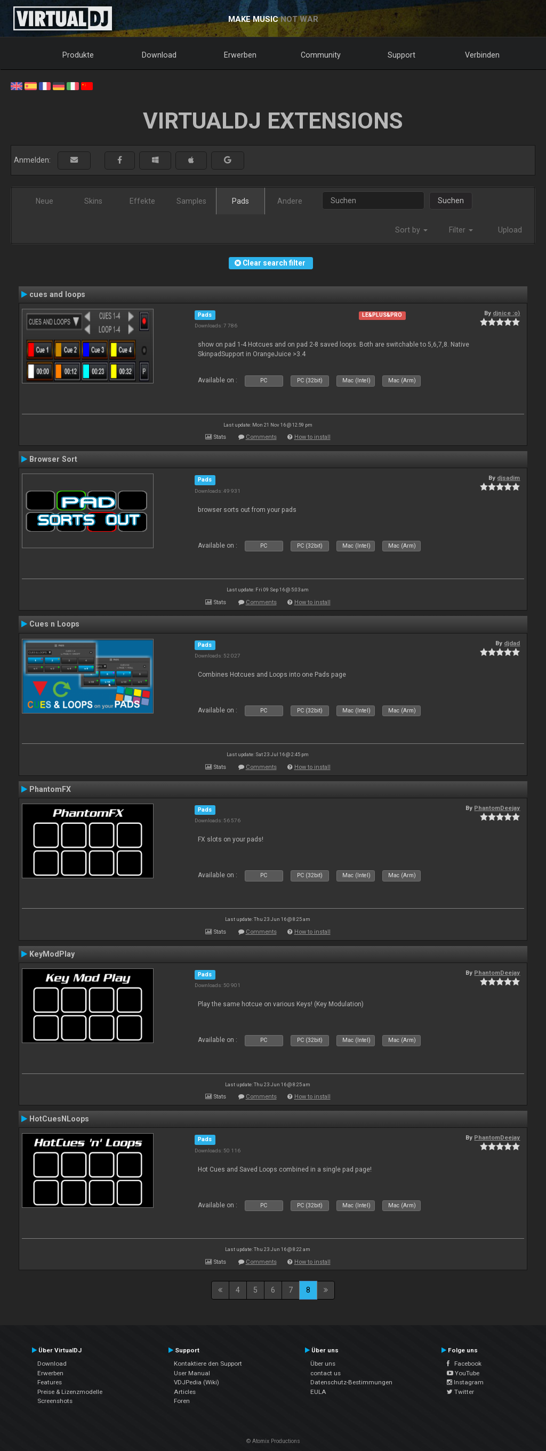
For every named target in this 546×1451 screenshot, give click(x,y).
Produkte (78, 55)
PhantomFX (50, 789)
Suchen (451, 200)
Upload (510, 230)
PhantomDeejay (497, 808)
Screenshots (55, 1401)
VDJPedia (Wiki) (196, 1382)
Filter (461, 230)
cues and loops (57, 294)
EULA (318, 1392)
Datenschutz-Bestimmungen (351, 1382)
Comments (261, 437)
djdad (512, 643)
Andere (289, 201)
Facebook (464, 1363)
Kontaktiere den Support (208, 1363)
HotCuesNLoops (59, 1119)
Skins (93, 201)
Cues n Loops (54, 624)
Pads (240, 201)
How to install (312, 437)
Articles (185, 1392)
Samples (191, 201)
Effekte (142, 201)
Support (401, 55)
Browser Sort (53, 459)
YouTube (463, 1373)
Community (321, 55)
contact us (325, 1373)
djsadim (508, 478)
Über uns (322, 1363)
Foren (182, 1401)
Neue (44, 201)
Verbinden (482, 55)
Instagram (465, 1382)
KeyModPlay (52, 954)
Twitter (460, 1392)
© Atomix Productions (273, 1441)
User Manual (192, 1373)
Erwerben (240, 55)
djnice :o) (506, 313)
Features (49, 1382)
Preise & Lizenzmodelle (69, 1392)
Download (159, 55)
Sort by (411, 230)
